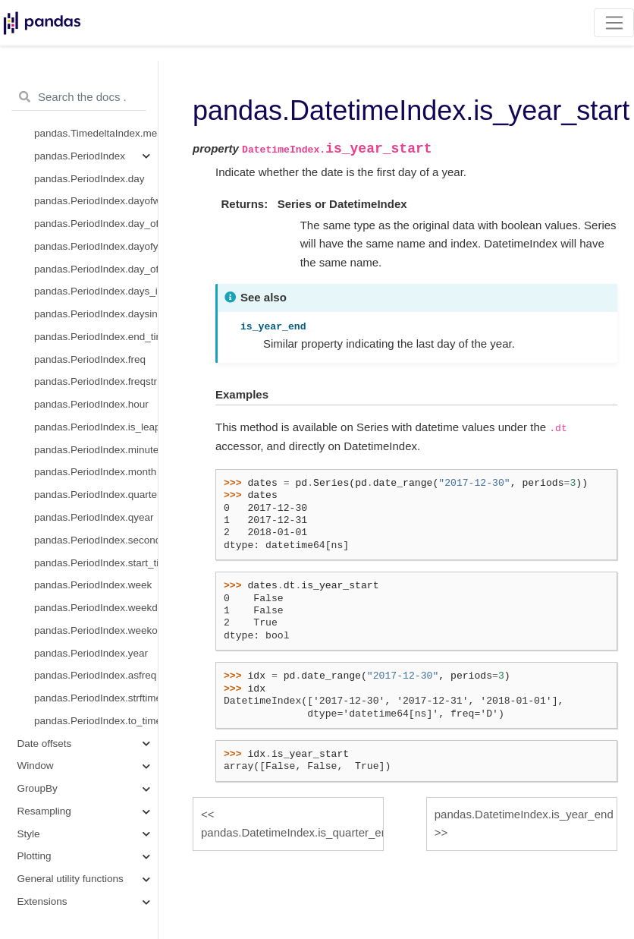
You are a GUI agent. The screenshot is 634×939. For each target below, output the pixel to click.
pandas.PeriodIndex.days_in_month (96, 291)
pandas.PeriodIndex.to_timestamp (96, 720)
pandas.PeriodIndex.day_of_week (96, 223)
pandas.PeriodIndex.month (95, 471)
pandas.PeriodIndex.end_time (96, 336)
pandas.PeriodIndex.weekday (96, 607)
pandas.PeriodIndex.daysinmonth (96, 314)
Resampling (44, 811)
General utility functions (70, 878)
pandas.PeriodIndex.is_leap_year (96, 427)
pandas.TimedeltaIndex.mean (96, 133)
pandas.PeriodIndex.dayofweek (96, 200)
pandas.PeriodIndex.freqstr (95, 381)
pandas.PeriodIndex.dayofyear (96, 246)
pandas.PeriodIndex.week (93, 585)
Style (28, 834)
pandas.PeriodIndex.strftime (96, 698)
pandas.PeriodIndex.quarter (96, 494)
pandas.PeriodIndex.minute (96, 449)
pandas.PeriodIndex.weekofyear (96, 630)
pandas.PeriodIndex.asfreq (95, 675)
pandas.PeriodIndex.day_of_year (96, 269)
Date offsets (44, 743)
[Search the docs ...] (78, 97)
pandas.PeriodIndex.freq (90, 359)
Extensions (42, 901)
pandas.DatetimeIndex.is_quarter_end (292, 832)
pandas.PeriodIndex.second (96, 540)
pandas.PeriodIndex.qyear (94, 517)
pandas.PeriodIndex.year (91, 653)
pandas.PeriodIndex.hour (91, 404)
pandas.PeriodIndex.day (89, 178)
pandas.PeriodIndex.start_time (96, 563)
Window (35, 765)
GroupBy (37, 788)
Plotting (34, 856)
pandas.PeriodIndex (79, 156)
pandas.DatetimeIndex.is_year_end (524, 814)
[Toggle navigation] (614, 22)
